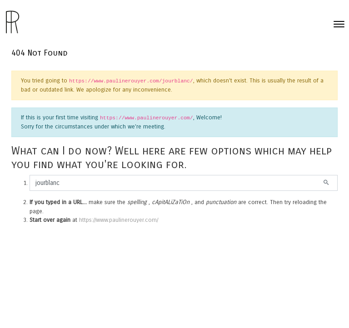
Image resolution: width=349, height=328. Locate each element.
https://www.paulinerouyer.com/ (118, 220)
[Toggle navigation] (339, 24)
